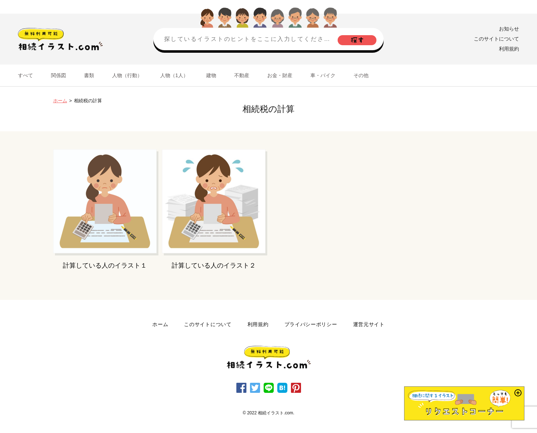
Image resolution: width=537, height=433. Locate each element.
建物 (211, 75)
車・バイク (322, 75)
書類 (89, 75)
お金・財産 (279, 75)
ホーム (60, 100)
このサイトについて (496, 39)
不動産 (241, 75)
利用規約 (509, 49)
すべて (25, 75)
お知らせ (509, 29)
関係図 (58, 75)
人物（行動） (127, 75)
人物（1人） (174, 75)
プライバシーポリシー (310, 324)
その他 (361, 75)
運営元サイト (369, 324)
